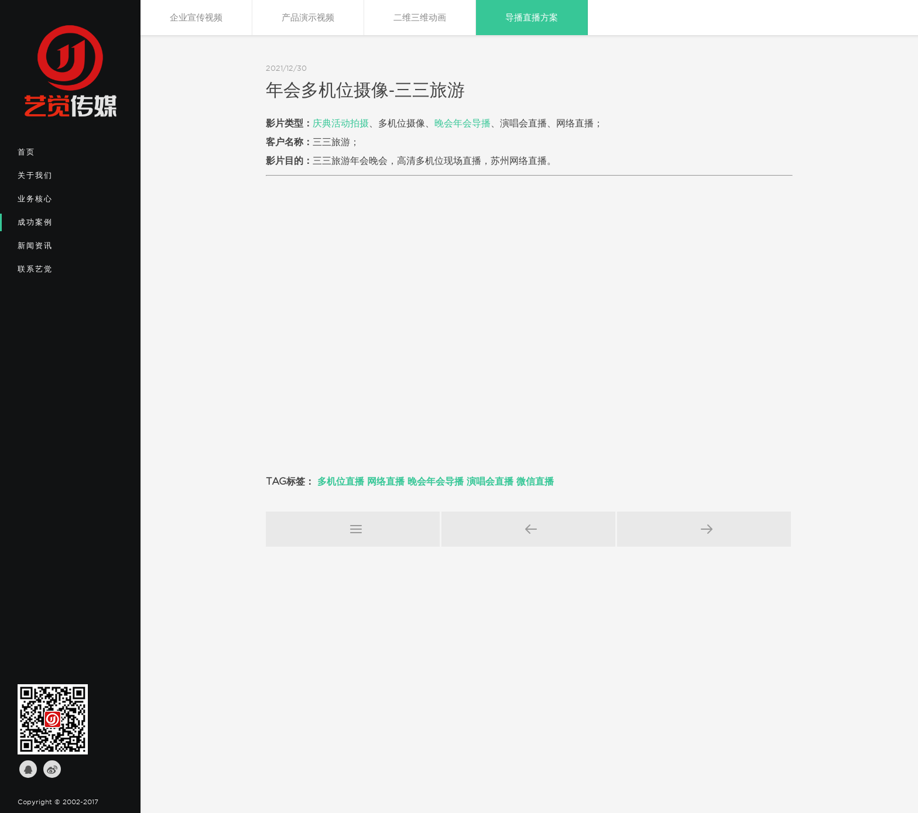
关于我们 (56, 179)
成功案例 (56, 226)
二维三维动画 (419, 17)
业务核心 (56, 202)
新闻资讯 (56, 249)
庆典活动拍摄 (341, 123)
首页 (56, 155)
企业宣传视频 (196, 17)
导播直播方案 (531, 17)
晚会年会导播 (462, 123)
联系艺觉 (56, 273)
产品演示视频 (308, 17)
